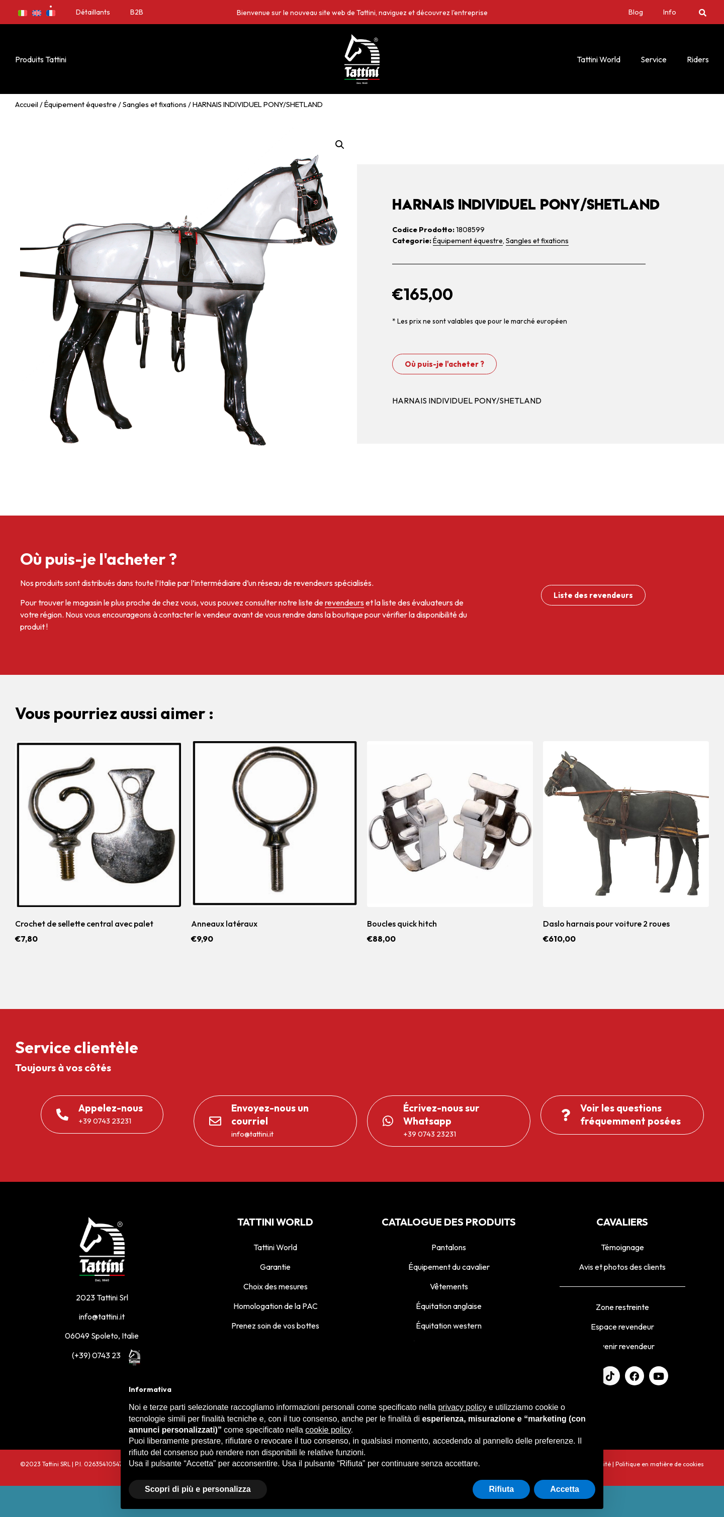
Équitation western (449, 1326)
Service (654, 59)
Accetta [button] (564, 1489)
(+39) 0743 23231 (102, 1355)
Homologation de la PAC (275, 1306)
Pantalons (448, 1247)
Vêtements (449, 1286)
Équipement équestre (80, 104)
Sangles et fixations (155, 104)
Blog (635, 12)
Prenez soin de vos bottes (275, 1326)
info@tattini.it (102, 1316)
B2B (136, 12)
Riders (698, 59)
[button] (702, 12)
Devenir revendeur (622, 1346)
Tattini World (598, 59)
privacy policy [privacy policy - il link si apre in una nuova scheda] (462, 1407)
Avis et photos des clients (622, 1267)
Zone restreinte (622, 1307)
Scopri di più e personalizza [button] (198, 1489)
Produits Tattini (40, 59)
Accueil (26, 104)
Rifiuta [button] (501, 1489)
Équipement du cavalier (449, 1267)
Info (669, 12)
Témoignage (622, 1247)
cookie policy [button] (327, 1430)
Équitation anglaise (449, 1306)
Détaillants (93, 12)
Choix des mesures (275, 1286)
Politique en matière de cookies (659, 1464)
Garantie (275, 1267)
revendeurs (344, 602)
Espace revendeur (622, 1327)
